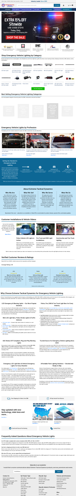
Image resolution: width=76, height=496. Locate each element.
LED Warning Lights (7, 325)
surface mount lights (30, 369)
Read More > (35, 423)
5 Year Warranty (62, 348)
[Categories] (8, 9)
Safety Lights (41, 483)
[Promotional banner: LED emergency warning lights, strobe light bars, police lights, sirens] (38, 27)
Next (73, 143)
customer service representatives (57, 382)
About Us (5, 486)
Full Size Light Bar (24, 483)
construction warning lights (63, 308)
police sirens (6, 371)
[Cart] (70, 5)
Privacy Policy (59, 484)
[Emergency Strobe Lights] (27, 9)
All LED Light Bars (16, 9)
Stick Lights (23, 493)
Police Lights (5, 326)
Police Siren (23, 490)
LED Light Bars (24, 479)
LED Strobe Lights (6, 322)
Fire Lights (5, 332)
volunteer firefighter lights (63, 324)
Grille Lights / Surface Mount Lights (28, 478)
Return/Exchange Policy (62, 483)
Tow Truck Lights (42, 494)
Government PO (57, 9)
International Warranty (61, 488)
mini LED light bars (13, 368)
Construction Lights (7, 329)
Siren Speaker (24, 491)
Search (57, 5)
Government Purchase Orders (63, 478)
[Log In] (63, 5)
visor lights (15, 369)
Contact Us (5, 485)
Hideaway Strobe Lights (26, 486)
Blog (58, 494)
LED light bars (26, 309)
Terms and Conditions (61, 479)
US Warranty (59, 486)
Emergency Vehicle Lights (44, 479)
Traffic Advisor (24, 488)
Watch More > (8, 234)
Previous (2, 143)
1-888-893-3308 (10, 1)
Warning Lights (42, 481)
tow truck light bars (53, 308)
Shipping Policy (60, 481)
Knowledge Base (66, 9)
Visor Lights (23, 484)
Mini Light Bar (23, 481)
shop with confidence (52, 348)
